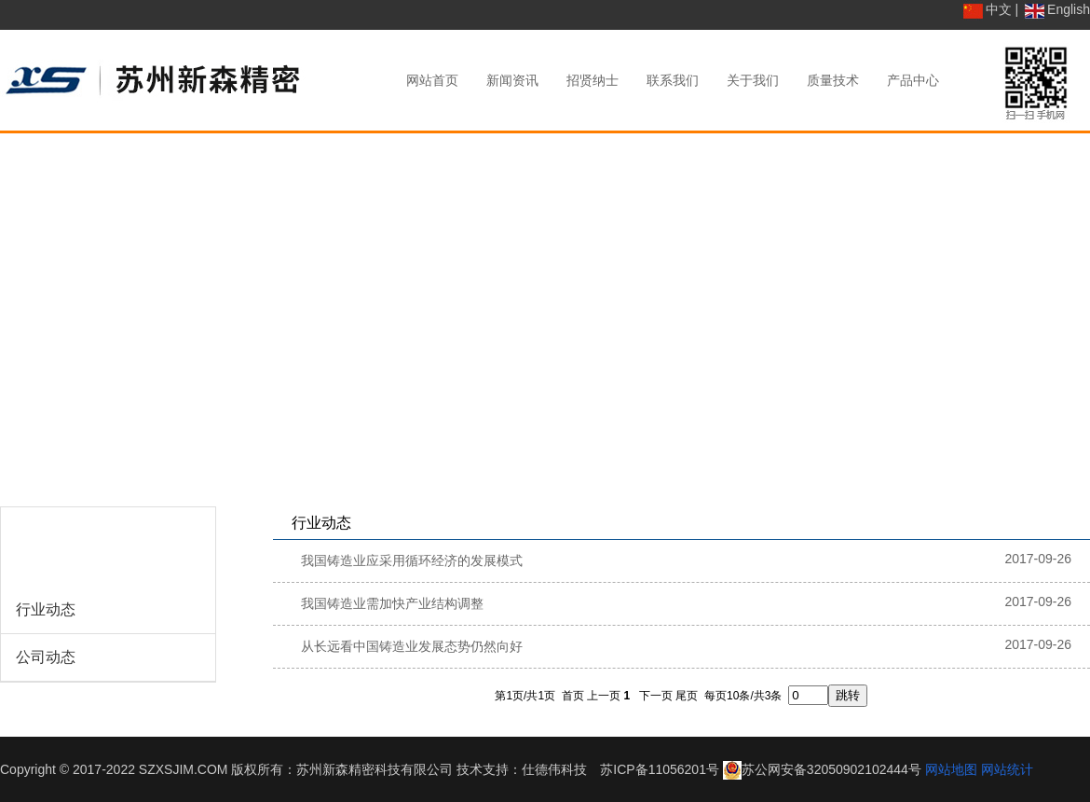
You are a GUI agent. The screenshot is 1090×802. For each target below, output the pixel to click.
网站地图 (951, 769)
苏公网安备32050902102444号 (831, 769)
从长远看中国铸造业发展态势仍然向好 (412, 646)
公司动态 (45, 657)
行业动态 (45, 609)
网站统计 (1007, 769)
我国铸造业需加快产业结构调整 (392, 603)
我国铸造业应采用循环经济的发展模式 (412, 560)
